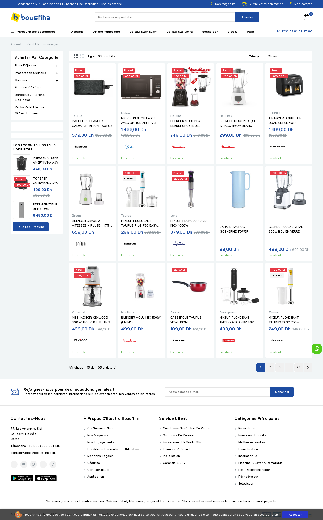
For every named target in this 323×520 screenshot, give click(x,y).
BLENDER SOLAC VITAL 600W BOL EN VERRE (286, 229)
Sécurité (93, 463)
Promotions (246, 428)
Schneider (210, 32)
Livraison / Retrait (176, 449)
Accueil (77, 32)
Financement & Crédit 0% (181, 442)
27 (299, 367)
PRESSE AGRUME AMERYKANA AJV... (46, 160)
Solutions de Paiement (179, 435)
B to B (232, 32)
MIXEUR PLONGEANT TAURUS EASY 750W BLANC (284, 320)
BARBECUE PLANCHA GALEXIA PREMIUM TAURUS (92, 123)
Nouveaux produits (251, 435)
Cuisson (21, 80)
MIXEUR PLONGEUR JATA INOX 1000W (188, 223)
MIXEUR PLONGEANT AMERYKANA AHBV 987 (237, 320)
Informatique (247, 456)
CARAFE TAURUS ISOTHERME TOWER (234, 229)
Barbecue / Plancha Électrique (30, 97)
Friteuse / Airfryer (28, 87)
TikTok (52, 464)
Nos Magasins (97, 435)
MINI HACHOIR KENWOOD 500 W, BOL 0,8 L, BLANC (91, 320)
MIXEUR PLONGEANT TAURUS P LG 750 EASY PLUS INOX (139, 223)
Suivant (308, 367)
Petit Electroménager (253, 470)
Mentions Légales (100, 456)
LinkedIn (43, 464)
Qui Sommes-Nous (100, 428)
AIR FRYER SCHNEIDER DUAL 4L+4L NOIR (285, 120)
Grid (76, 56)
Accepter (295, 515)
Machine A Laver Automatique (259, 463)
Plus (250, 32)
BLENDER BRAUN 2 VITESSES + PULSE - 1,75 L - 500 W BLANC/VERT (92, 223)
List (82, 56)
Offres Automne (27, 113)
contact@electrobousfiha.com (33, 453)
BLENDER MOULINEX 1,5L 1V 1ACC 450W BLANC (238, 123)
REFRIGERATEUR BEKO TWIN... (45, 206)
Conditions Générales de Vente (186, 428)
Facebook (14, 464)
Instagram (33, 464)
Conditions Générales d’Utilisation (112, 449)
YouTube (23, 464)
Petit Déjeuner (25, 65)
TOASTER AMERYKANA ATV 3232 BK (45, 181)
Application (95, 476)
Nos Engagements (100, 442)
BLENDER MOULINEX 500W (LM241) (141, 320)
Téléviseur (245, 483)
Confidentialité (98, 470)
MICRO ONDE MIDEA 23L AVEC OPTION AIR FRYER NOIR (139, 120)
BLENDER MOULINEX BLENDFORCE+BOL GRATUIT (185, 123)
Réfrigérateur (247, 476)
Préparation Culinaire (30, 73)
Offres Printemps (106, 32)
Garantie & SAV (173, 463)
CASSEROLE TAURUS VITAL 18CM (186, 320)
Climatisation (247, 449)
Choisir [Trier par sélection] (287, 56)
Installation (171, 456)
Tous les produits (30, 227)
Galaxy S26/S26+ (143, 32)
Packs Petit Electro (29, 107)
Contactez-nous (28, 418)
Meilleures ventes (251, 442)
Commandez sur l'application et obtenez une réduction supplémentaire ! (67, 4)
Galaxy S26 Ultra (179, 32)
